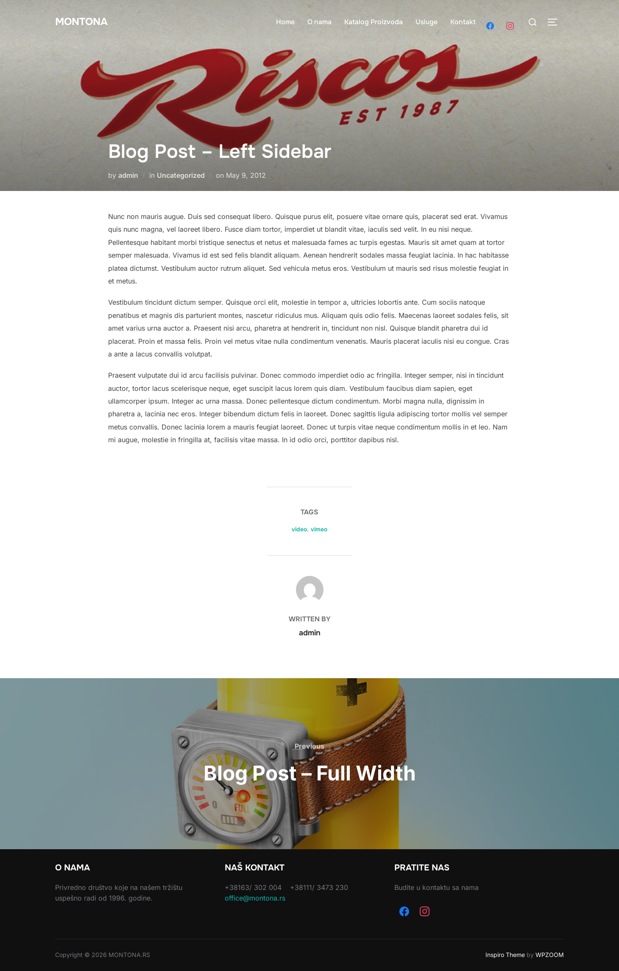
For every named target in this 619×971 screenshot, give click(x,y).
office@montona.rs (255, 898)
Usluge (426, 21)
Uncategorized (181, 175)
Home (285, 21)
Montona (84, 21)
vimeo (319, 529)
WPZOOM (549, 954)
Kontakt (463, 21)
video (299, 529)
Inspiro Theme (505, 954)
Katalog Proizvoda (373, 21)
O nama (319, 21)
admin (128, 175)
